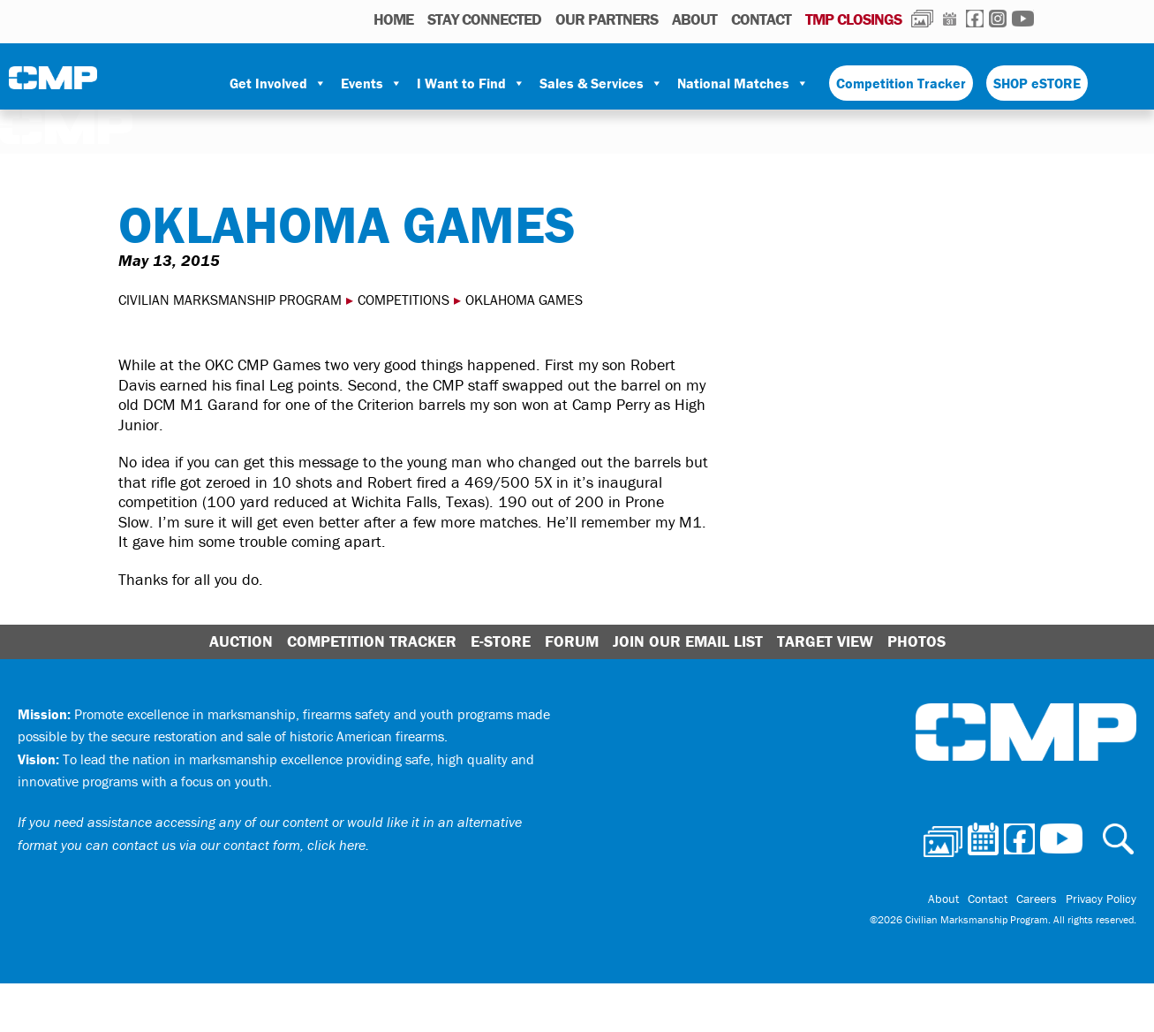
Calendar (950, 18)
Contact (761, 19)
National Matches (743, 83)
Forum (572, 641)
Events (372, 83)
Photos (922, 18)
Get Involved (278, 83)
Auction (241, 641)
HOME (393, 19)
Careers (1036, 899)
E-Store (501, 641)
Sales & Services (601, 83)
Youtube (1023, 18)
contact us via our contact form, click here (239, 845)
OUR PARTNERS (606, 19)
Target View (825, 641)
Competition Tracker (901, 83)
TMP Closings (853, 19)
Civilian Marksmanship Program (53, 84)
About (694, 19)
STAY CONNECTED (484, 19)
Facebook (975, 18)
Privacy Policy (1101, 899)
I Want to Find (471, 83)
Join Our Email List (688, 641)
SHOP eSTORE (1037, 83)
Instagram (998, 18)
